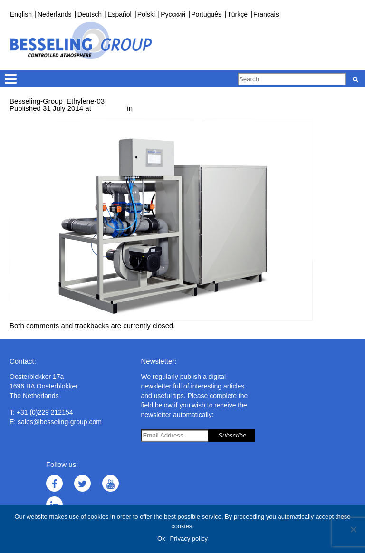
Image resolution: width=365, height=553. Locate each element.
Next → (60, 115)
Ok (161, 538)
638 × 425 (109, 108)
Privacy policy (189, 538)
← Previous (28, 115)
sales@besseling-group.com (60, 422)
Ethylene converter (164, 108)
